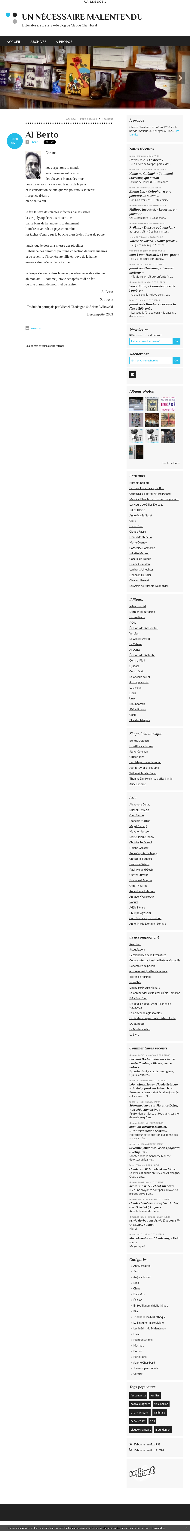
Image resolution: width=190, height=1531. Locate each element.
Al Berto (42, 134)
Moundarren (137, 703)
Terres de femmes (140, 976)
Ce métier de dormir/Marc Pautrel (150, 493)
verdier (154, 1395)
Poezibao (135, 944)
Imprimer (33, 328)
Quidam (134, 666)
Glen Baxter (136, 815)
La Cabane (135, 644)
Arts (136, 1271)
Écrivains (139, 1294)
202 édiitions (137, 709)
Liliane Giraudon (139, 564)
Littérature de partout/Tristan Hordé (152, 1018)
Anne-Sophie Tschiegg (143, 853)
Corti (132, 714)
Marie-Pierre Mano (141, 837)
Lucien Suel (136, 526)
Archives (38, 42)
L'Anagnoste (137, 1023)
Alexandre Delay (139, 804)
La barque (135, 687)
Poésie (137, 1351)
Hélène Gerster (139, 847)
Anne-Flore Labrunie (142, 891)
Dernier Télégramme (142, 611)
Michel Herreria (139, 809)
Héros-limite (137, 617)
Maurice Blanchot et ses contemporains (154, 499)
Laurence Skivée (139, 864)
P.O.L (132, 622)
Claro (132, 520)
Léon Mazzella (139, 1084)
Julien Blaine (137, 510)
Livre (136, 1334)
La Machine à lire (139, 1029)
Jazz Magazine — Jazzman (145, 762)
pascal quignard (140, 1403)
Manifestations (143, 1339)
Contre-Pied (137, 660)
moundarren (162, 1429)
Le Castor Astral (139, 638)
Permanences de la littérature (147, 955)
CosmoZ (71, 118)
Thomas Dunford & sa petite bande (151, 778)
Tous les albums (170, 463)
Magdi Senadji (138, 826)
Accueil (14, 42)
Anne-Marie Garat (140, 515)
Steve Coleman (138, 751)
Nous (132, 693)
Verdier (134, 633)
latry (132, 1126)
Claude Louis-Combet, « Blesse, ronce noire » (152, 1063)
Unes (132, 698)
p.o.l (152, 1421)
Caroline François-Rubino (145, 918)
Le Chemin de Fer (139, 676)
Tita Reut (107, 118)
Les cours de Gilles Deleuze (146, 504)
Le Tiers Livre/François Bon (146, 488)
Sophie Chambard (144, 1362)
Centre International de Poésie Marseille (154, 960)
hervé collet (138, 1421)
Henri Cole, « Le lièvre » (146, 160)
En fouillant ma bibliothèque (150, 1305)
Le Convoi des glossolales (145, 1013)
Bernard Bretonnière (144, 1059)
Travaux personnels (145, 1368)
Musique (138, 1345)
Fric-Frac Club (138, 998)
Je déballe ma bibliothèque (149, 1317)
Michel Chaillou (139, 482)
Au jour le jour (142, 1277)
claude (134, 1169)
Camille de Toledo (140, 558)
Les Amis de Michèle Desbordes (149, 585)
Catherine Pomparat (142, 547)
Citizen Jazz (136, 756)
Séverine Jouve (139, 1105)
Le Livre (134, 1034)
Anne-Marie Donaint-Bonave (147, 923)
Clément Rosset (139, 580)
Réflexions (140, 1356)
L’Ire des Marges (139, 720)
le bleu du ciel (137, 606)
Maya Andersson (139, 831)
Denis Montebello (140, 537)
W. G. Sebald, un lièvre (160, 1169)
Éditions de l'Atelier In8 (143, 628)
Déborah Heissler (140, 575)
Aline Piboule (137, 784)
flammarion (161, 1403)
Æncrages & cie (139, 682)
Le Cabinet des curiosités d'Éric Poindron (154, 992)
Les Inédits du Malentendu (149, 1328)
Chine (136, 1288)
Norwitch (135, 982)
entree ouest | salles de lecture (148, 971)
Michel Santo (138, 1238)
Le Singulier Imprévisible (148, 1322)
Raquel (133, 902)
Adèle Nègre (137, 907)
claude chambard (141, 1203)
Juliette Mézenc (139, 553)
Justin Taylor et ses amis (144, 767)
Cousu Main (136, 671)
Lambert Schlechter (141, 569)
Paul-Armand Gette (141, 869)
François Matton (139, 820)
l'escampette (138, 1395)
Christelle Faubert (140, 858)
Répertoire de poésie (142, 965)
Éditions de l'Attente (142, 655)
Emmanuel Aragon (140, 880)
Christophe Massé (140, 842)
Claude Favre (137, 531)
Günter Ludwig (138, 874)
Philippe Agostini (140, 913)
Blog (136, 1282)
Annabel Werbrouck (141, 896)
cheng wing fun (140, 1412)
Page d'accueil (88, 118)
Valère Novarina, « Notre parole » (153, 241)
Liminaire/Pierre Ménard (144, 987)
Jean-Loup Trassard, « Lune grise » (154, 255)
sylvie (133, 1186)
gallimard (160, 1412)
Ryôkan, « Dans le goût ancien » (152, 227)
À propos (64, 42)
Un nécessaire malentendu (82, 17)
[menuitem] (16, 41)
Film (136, 1311)
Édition (137, 1299)
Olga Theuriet (138, 885)
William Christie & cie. (142, 773)
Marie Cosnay (138, 542)
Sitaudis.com (137, 949)
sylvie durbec (138, 1220)
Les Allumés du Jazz (141, 746)
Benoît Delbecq (139, 740)
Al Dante (134, 649)
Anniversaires (142, 1265)
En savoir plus (157, 1527)
